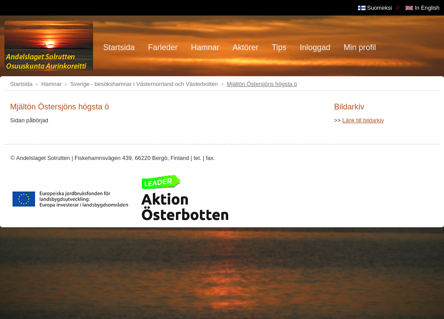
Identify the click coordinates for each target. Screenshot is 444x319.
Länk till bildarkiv (363, 120)
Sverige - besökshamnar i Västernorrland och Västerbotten (144, 84)
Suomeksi (375, 7)
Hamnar (51, 84)
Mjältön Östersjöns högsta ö (262, 84)
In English (422, 7)
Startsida (21, 84)
